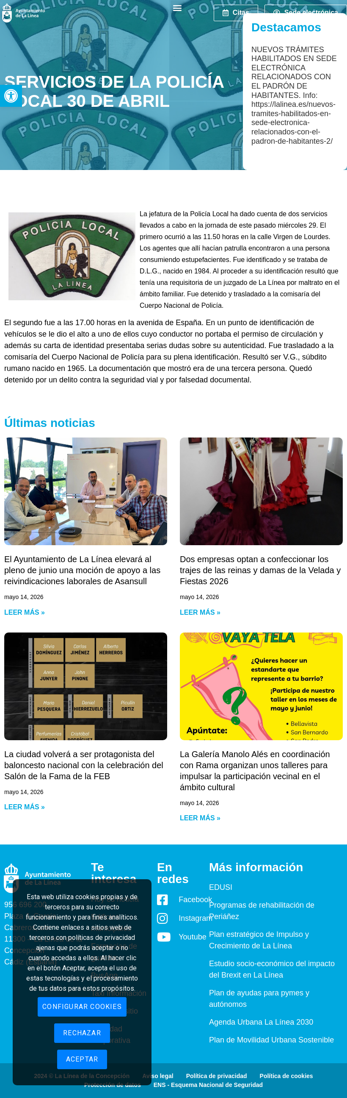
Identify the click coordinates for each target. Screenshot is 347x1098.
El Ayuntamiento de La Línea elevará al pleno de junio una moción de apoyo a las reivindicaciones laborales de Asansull (82, 570)
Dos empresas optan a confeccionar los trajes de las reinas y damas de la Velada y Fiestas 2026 (260, 570)
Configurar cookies (82, 1007)
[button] (11, 96)
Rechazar (82, 1033)
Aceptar (82, 1059)
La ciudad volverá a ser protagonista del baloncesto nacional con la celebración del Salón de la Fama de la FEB (83, 765)
